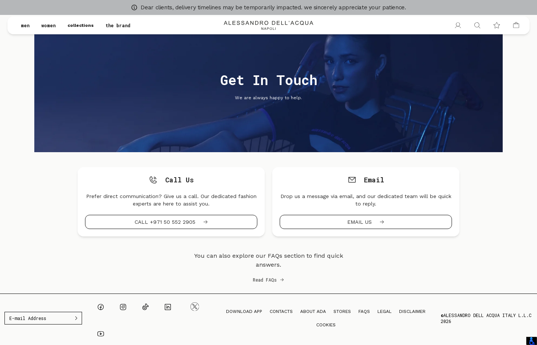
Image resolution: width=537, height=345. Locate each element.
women (48, 25)
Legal (384, 311)
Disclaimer (412, 311)
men (25, 25)
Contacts (281, 311)
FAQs (364, 311)
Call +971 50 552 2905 (171, 222)
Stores (342, 311)
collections (80, 25)
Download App (244, 311)
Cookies (326, 324)
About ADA (313, 311)
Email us (365, 222)
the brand (118, 25)
